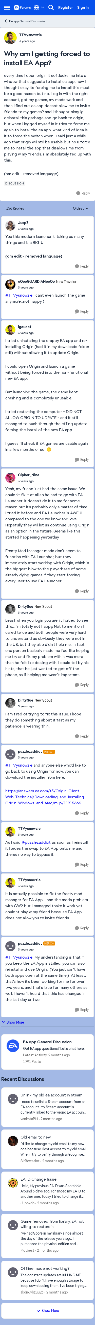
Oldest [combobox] (81, 208)
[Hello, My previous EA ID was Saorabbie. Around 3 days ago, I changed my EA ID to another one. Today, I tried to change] (54, 1191)
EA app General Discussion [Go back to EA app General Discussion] (25, 21)
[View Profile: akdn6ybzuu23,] (13, 1272)
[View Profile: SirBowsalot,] (13, 1141)
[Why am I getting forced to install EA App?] (26, 229)
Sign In (83, 7)
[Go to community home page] (22, 7)
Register (65, 7)
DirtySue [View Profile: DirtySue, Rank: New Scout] (25, 606)
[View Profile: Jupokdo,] (13, 1183)
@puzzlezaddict (36, 842)
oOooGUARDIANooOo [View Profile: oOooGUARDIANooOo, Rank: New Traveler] (36, 281)
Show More (12, 1022)
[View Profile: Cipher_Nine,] (10, 478)
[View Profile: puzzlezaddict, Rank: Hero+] (10, 754)
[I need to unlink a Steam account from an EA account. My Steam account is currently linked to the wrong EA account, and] (54, 1107)
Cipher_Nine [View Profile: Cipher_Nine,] (28, 475)
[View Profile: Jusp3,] (10, 225)
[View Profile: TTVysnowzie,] (10, 37)
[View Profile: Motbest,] (13, 1225)
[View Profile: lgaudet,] (10, 330)
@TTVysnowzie (18, 295)
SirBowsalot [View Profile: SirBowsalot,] (30, 1161)
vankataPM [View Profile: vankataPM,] (29, 1119)
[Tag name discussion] (14, 183)
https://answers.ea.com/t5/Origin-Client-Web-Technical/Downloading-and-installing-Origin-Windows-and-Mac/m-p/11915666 (45, 797)
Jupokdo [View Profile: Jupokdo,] (27, 1203)
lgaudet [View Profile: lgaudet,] (24, 327)
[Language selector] (38, 8)
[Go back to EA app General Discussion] (54, 1042)
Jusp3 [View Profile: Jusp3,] (23, 222)
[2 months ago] (50, 1119)
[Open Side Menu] (6, 7)
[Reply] (83, 193)
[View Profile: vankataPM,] (13, 1099)
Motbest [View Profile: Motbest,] (27, 1250)
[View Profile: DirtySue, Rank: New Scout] (10, 609)
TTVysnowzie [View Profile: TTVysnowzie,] (30, 35)
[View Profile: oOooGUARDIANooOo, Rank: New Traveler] (10, 284)
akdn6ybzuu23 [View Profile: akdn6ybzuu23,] (32, 1292)
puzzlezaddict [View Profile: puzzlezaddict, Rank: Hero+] (30, 751)
